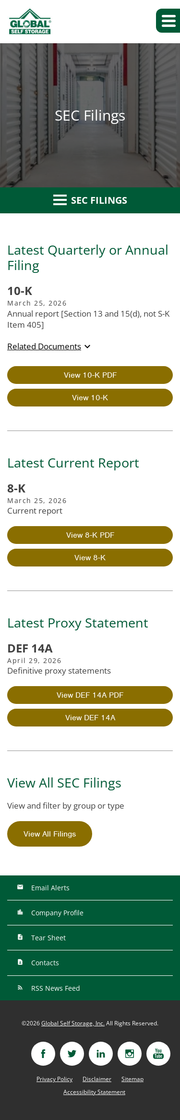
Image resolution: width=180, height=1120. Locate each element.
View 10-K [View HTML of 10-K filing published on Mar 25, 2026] (90, 398)
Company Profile (56, 912)
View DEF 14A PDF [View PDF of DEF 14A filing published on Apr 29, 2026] (90, 695)
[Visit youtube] (158, 1054)
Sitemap (132, 1079)
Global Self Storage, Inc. (73, 1023)
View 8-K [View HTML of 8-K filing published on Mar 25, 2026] (90, 558)
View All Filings (50, 834)
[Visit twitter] (72, 1054)
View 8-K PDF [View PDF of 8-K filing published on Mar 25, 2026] (90, 535)
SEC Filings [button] (90, 200)
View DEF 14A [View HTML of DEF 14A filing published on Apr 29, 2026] (90, 718)
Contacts (44, 962)
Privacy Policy (54, 1079)
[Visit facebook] (43, 1054)
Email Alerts (49, 887)
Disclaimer (97, 1079)
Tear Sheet (47, 937)
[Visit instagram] (130, 1054)
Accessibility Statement (94, 1092)
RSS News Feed (54, 988)
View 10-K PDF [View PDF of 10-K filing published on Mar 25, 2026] (90, 375)
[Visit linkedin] (101, 1054)
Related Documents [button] (50, 346)
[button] (168, 21)
